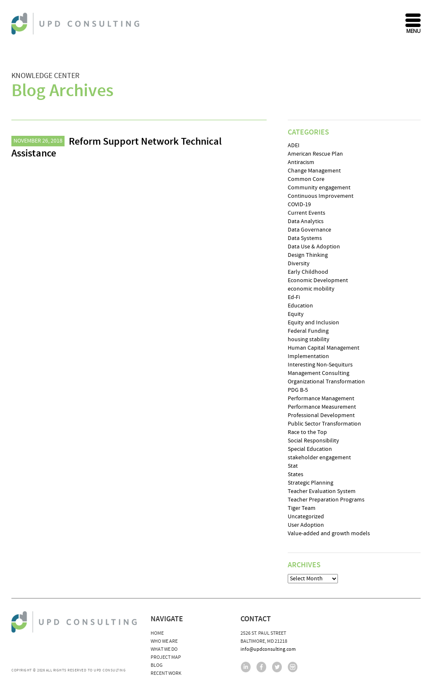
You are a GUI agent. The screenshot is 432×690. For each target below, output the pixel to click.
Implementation (308, 356)
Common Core (306, 179)
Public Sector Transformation (324, 424)
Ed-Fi (294, 297)
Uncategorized (306, 516)
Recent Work (166, 673)
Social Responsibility (313, 441)
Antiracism (301, 162)
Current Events (306, 213)
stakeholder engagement (319, 457)
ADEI (294, 145)
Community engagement (319, 187)
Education (300, 306)
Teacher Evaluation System (322, 491)
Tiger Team (302, 508)
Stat (293, 466)
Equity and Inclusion (313, 322)
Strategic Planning (310, 483)
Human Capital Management (323, 348)
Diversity (299, 263)
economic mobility (311, 289)
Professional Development (321, 415)
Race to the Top (307, 432)
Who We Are (164, 641)
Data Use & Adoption (314, 247)
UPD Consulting (76, 24)
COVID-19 (299, 204)
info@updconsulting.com (268, 649)
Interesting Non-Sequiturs (320, 365)
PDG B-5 (298, 390)
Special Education (310, 449)
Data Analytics (306, 221)
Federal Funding (308, 331)
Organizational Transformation (326, 381)
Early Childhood (308, 272)
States (295, 474)
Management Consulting (318, 373)
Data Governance (309, 230)
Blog (156, 665)
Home (157, 633)
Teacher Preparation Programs (326, 500)
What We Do (164, 649)
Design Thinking (308, 255)
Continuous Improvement (321, 196)
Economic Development (318, 280)
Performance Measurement (322, 407)
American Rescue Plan (315, 154)
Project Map (166, 657)
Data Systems (305, 238)
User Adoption (306, 525)
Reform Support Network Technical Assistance (116, 147)
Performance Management (321, 398)
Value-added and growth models (329, 533)
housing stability (308, 339)
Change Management (314, 171)
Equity (296, 314)
